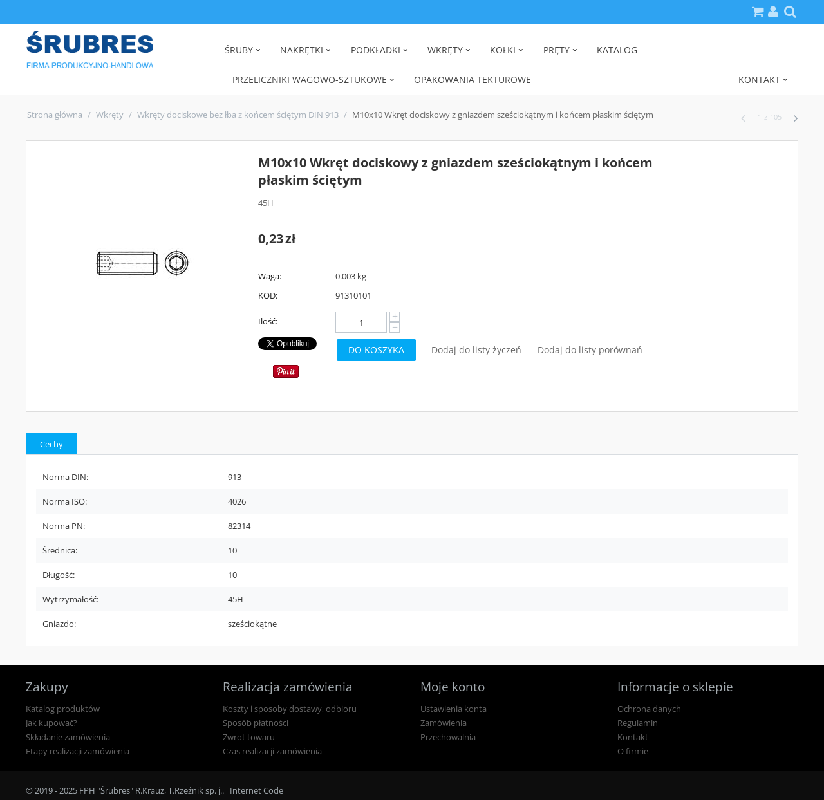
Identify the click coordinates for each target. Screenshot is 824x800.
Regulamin (637, 723)
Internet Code (256, 790)
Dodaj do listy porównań (590, 350)
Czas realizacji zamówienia (272, 751)
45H (266, 203)
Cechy (51, 444)
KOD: (267, 295)
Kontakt (632, 737)
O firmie (632, 751)
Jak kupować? (51, 723)
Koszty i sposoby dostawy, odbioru (290, 708)
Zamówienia (443, 723)
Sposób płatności (255, 723)
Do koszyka (376, 350)
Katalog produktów (63, 708)
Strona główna (54, 114)
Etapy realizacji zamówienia (77, 751)
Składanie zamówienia (68, 737)
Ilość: (267, 321)
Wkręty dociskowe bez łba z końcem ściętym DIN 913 (238, 114)
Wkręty (110, 114)
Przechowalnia (448, 737)
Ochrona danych (649, 708)
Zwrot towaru (249, 737)
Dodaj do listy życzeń (476, 350)
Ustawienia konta (453, 708)
